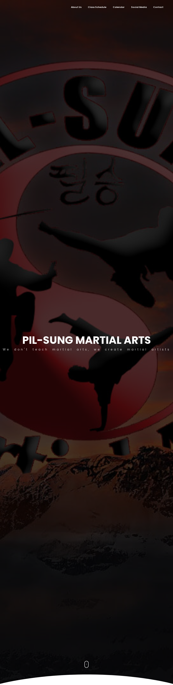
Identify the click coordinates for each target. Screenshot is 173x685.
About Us (76, 7)
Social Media (139, 7)
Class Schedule (97, 7)
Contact (158, 7)
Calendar (119, 7)
